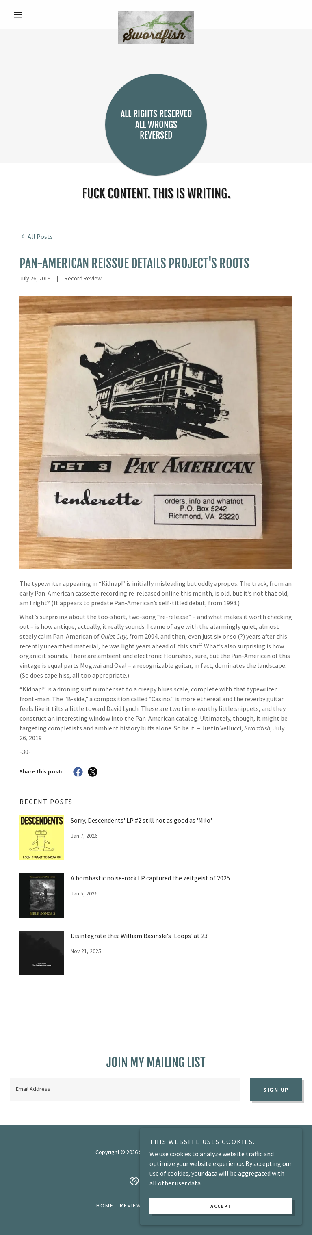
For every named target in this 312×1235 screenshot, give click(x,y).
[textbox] (125, 1089)
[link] (156, 14)
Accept (221, 1206)
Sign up (276, 1089)
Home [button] (104, 1205)
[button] (32, 14)
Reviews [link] (132, 1205)
